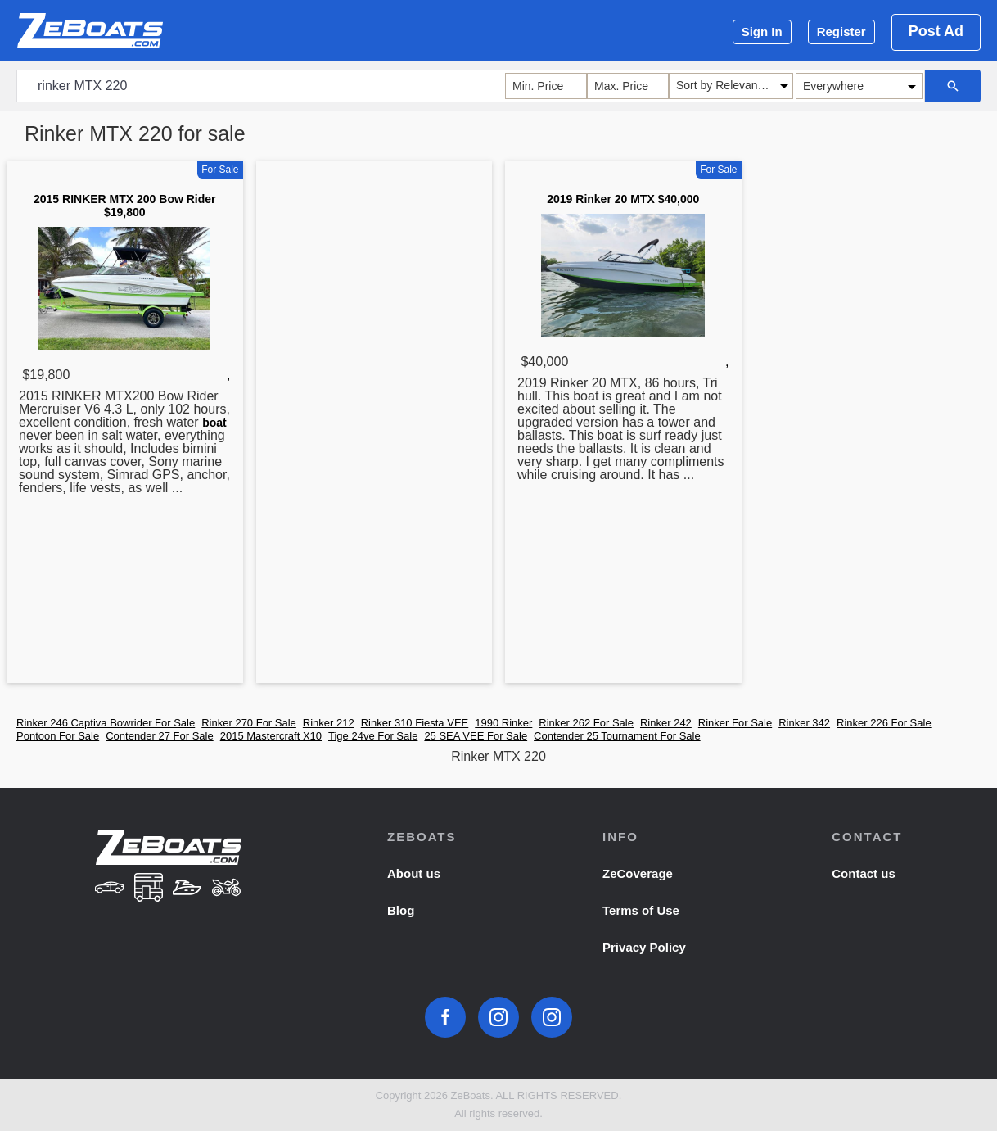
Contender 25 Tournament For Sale (617, 736)
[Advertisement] (374, 425)
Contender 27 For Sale (160, 736)
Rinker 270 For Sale (248, 723)
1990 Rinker (503, 723)
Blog (400, 910)
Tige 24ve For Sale (372, 736)
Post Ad (936, 31)
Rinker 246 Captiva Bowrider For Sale (105, 723)
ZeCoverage (637, 873)
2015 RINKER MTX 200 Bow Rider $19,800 (125, 205)
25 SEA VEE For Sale (475, 736)
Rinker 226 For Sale (884, 723)
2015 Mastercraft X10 (271, 736)
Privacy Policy (644, 947)
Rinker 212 (328, 723)
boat (214, 422)
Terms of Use (640, 910)
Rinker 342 (804, 723)
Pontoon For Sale (57, 736)
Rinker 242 (666, 723)
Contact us (863, 873)
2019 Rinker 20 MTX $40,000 (623, 199)
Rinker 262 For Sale (586, 723)
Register (841, 31)
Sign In (762, 31)
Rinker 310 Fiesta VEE (415, 723)
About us (413, 873)
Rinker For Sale (735, 723)
